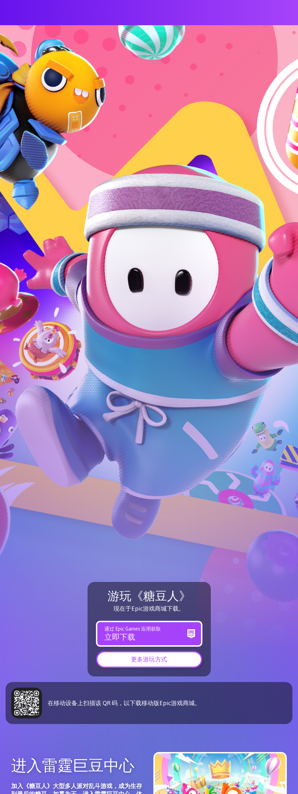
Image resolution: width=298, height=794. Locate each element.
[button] (149, 659)
